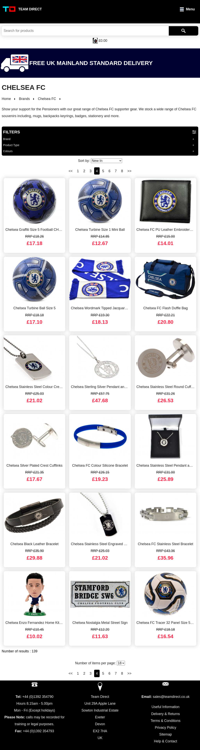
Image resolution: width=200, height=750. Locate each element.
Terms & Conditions (165, 721)
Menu (190, 9)
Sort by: (100, 161)
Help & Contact (165, 741)
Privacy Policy (165, 727)
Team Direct (30, 9)
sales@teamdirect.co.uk (171, 697)
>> (129, 171)
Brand (7, 139)
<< (71, 171)
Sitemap (165, 734)
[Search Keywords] (85, 31)
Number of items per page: (100, 663)
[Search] (183, 31)
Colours (8, 151)
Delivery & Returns (165, 714)
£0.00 (103, 41)
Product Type (11, 145)
